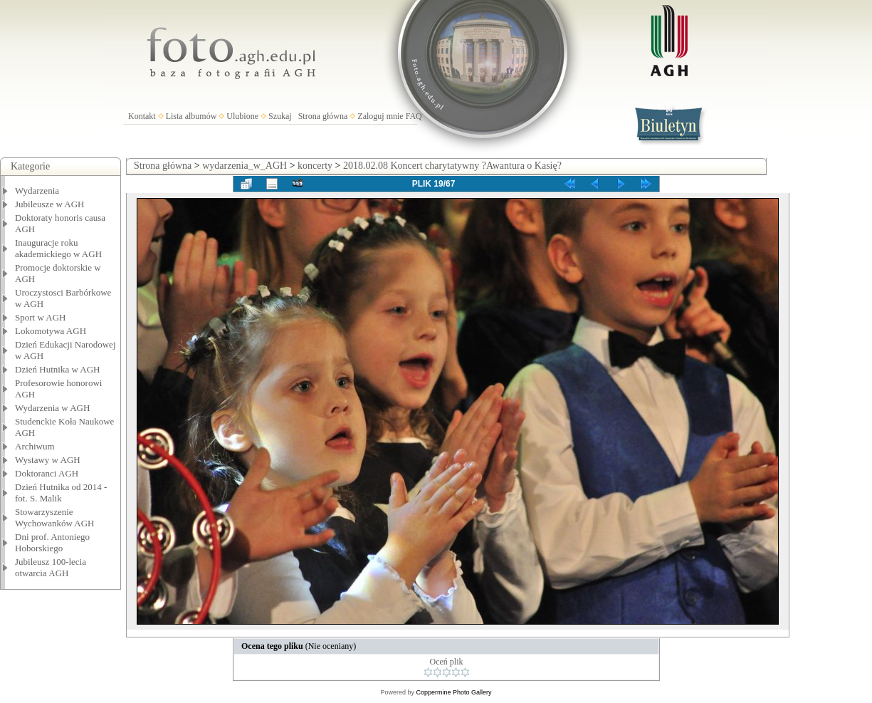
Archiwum (35, 446)
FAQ (414, 116)
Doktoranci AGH (46, 473)
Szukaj (280, 116)
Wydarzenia (37, 190)
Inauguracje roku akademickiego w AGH (58, 248)
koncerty (315, 165)
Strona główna (323, 116)
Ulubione (242, 116)
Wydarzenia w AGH (52, 407)
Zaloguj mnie (380, 116)
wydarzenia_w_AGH (244, 165)
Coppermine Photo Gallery (453, 692)
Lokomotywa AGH (50, 331)
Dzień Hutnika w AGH (57, 369)
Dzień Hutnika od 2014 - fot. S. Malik (61, 492)
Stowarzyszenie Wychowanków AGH (55, 517)
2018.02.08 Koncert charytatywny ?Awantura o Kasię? (452, 165)
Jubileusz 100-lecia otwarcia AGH (50, 567)
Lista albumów (191, 116)
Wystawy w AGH (47, 459)
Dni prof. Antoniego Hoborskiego (52, 542)
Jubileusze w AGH (50, 204)
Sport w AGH (40, 317)
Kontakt (142, 116)
